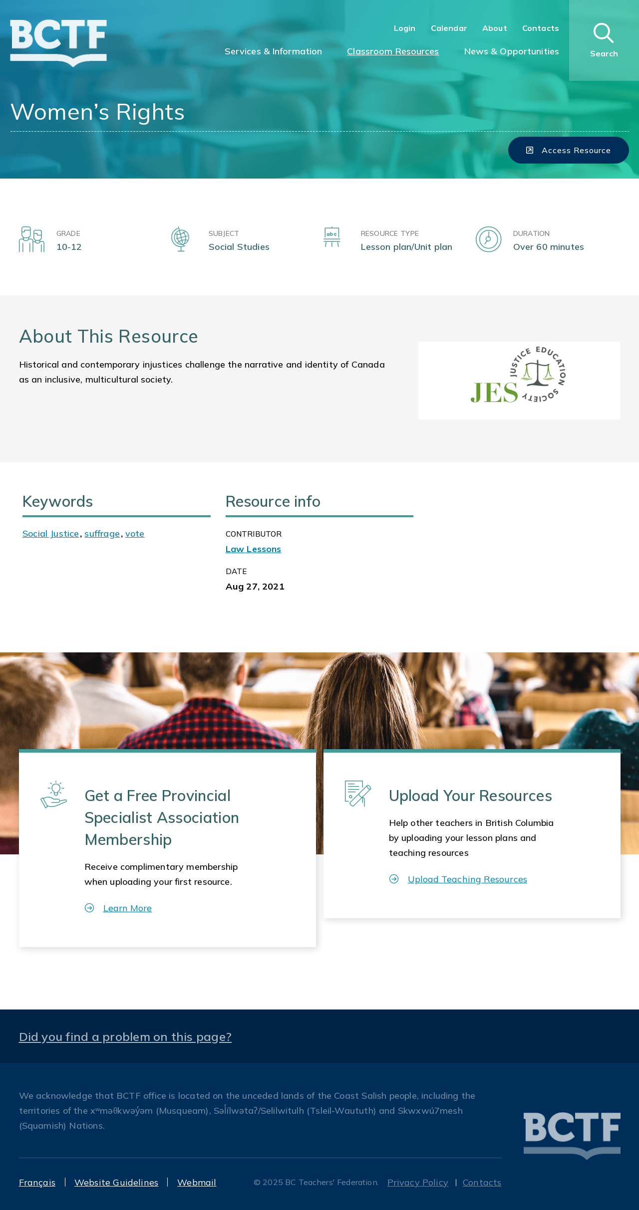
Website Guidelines (116, 1182)
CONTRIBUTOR (254, 534)
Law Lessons (254, 549)
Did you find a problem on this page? (125, 1036)
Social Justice (50, 533)
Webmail (196, 1182)
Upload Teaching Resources (458, 879)
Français (37, 1182)
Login (405, 28)
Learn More (118, 908)
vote (135, 533)
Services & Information (273, 51)
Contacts (540, 28)
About (494, 28)
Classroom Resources (393, 51)
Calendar (449, 28)
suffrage (101, 533)
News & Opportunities (511, 51)
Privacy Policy (418, 1182)
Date (236, 571)
